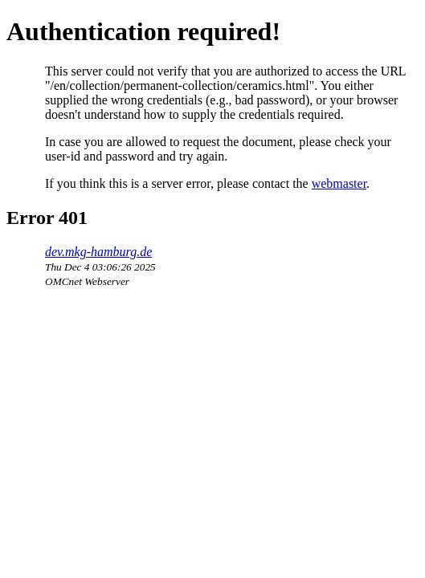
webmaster (339, 183)
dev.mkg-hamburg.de (98, 251)
